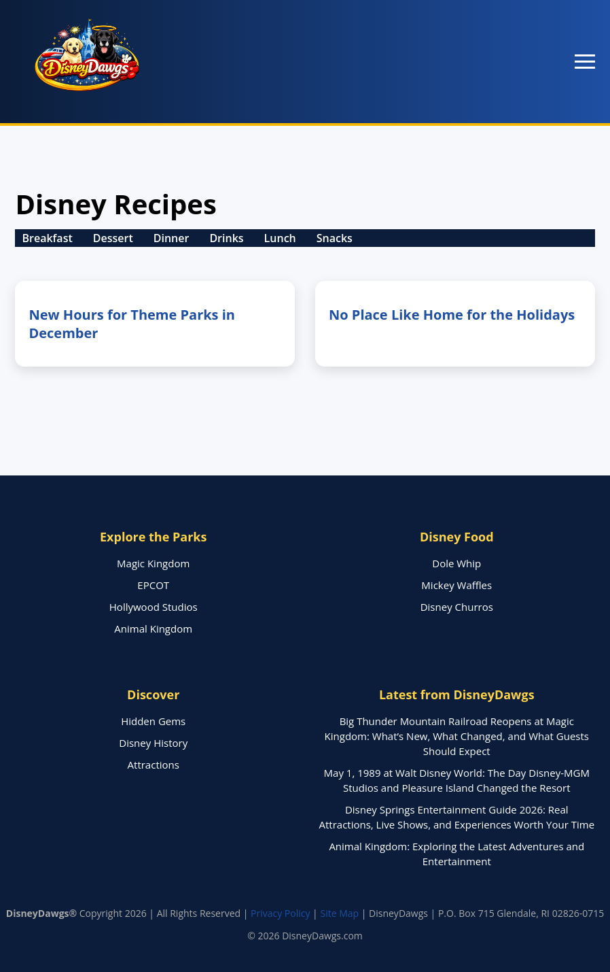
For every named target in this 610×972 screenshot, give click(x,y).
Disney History (153, 743)
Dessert (113, 238)
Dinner (172, 238)
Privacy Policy (280, 913)
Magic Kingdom (153, 563)
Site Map (339, 913)
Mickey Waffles (456, 585)
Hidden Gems (153, 721)
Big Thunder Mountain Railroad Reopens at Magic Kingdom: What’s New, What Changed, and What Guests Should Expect (457, 736)
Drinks (226, 238)
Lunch (280, 238)
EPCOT (153, 585)
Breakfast (47, 238)
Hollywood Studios (153, 607)
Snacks (335, 238)
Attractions (153, 764)
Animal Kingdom (153, 628)
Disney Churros (456, 607)
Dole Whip (456, 563)
